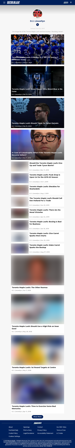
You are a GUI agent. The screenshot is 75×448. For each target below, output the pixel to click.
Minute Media (11, 440)
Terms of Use (61, 430)
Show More (37, 417)
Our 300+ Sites (61, 427)
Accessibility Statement (45, 433)
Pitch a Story (27, 430)
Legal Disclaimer (28, 433)
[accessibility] (71, 3)
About (11, 427)
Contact (40, 427)
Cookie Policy (13, 433)
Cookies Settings (14, 436)
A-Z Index (60, 433)
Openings (26, 427)
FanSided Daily (13, 430)
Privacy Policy (42, 430)
